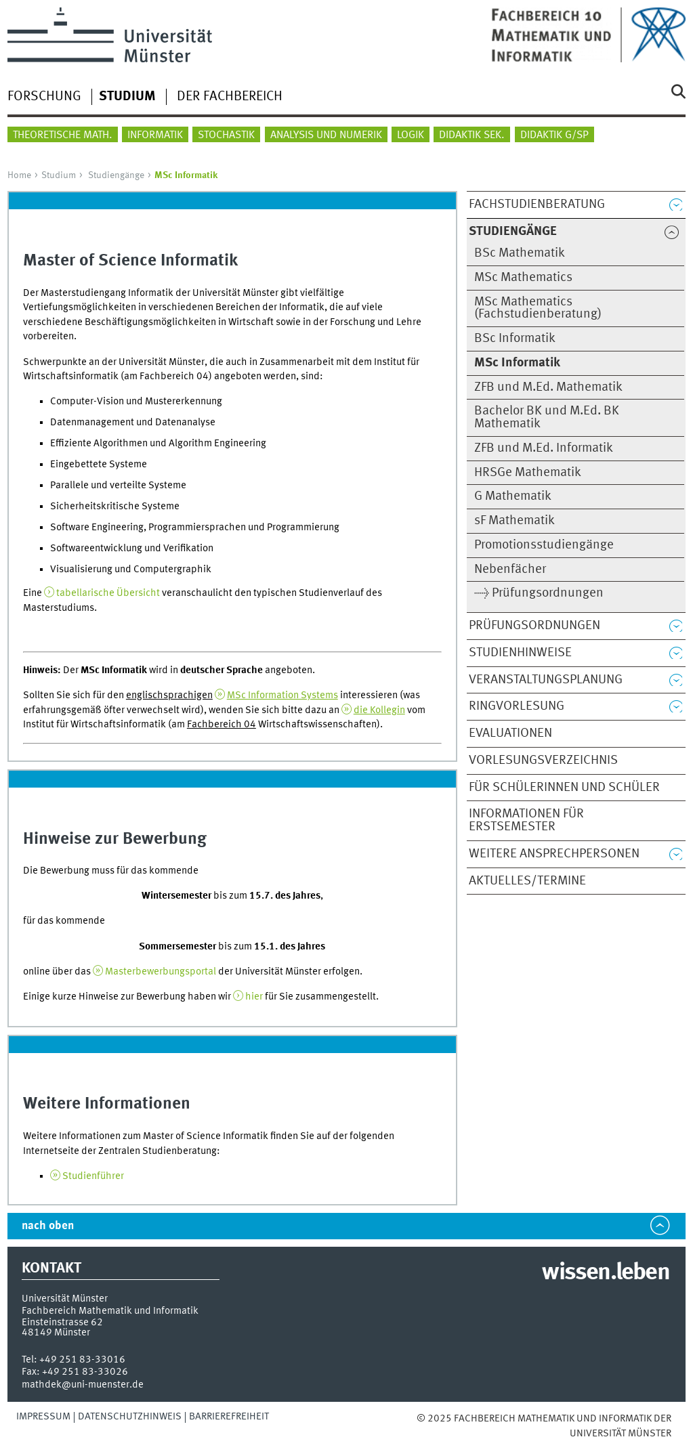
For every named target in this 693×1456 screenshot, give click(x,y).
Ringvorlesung (516, 706)
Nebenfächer (510, 569)
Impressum (43, 1416)
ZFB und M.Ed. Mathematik (548, 387)
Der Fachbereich (229, 97)
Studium (58, 175)
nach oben (48, 1226)
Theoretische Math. (62, 135)
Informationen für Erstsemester (526, 820)
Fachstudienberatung (537, 204)
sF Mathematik (514, 521)
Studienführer (93, 1176)
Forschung (44, 97)
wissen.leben (605, 1273)
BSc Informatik (514, 339)
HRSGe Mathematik (527, 473)
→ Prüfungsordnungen (539, 593)
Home (19, 175)
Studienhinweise (520, 653)
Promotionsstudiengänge (544, 545)
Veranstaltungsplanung (546, 680)
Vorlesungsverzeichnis (543, 760)
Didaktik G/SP (554, 135)
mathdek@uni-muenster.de (83, 1384)
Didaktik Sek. (472, 135)
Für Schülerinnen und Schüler (564, 787)
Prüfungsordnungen (534, 626)
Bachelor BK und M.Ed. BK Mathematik (546, 417)
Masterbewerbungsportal (160, 971)
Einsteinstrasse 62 (62, 1322)
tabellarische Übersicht (108, 593)
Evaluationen (510, 733)
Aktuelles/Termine (527, 881)
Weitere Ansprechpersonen (554, 854)
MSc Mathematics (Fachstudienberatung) (538, 308)
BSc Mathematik (519, 253)
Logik (410, 135)
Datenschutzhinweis (130, 1416)
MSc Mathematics (523, 278)
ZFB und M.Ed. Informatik (543, 448)
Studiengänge (116, 175)
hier (254, 996)
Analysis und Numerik (326, 135)
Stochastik (226, 135)
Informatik (155, 135)
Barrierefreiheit (229, 1416)
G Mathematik (512, 496)
